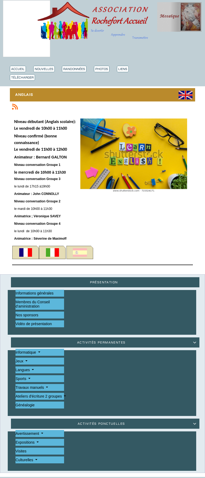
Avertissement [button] (27, 433)
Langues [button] (23, 370)
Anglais (25, 95)
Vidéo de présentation (33, 324)
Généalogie (25, 405)
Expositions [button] (25, 442)
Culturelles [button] (24, 460)
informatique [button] (26, 352)
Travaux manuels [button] (30, 387)
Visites (20, 451)
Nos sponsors (26, 315)
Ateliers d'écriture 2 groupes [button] (39, 396)
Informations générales (34, 293)
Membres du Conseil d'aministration (32, 304)
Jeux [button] (19, 361)
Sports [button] (21, 379)
